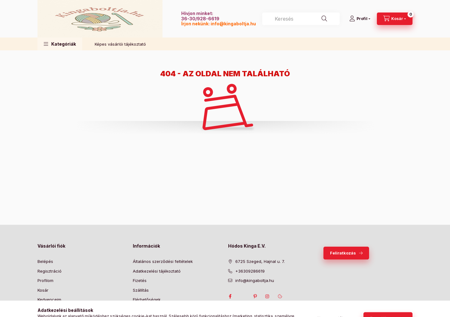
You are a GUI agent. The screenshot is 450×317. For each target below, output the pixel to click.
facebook (230, 296)
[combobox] (301, 19)
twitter (242, 296)
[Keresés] (324, 19)
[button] (60, 44)
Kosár (43, 290)
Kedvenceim (49, 299)
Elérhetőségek (147, 299)
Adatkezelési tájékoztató (157, 271)
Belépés (45, 261)
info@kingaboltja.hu (233, 23)
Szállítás (141, 290)
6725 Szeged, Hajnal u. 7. (260, 261)
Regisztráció (50, 271)
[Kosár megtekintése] (394, 19)
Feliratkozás (343, 252)
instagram (267, 296)
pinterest (255, 296)
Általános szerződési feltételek (163, 261)
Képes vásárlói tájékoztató (120, 44)
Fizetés (140, 280)
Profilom (45, 280)
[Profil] (360, 19)
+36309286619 (250, 271)
